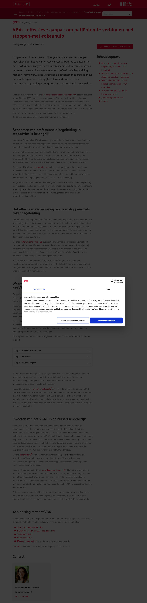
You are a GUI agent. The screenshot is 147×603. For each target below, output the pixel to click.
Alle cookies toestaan (106, 321)
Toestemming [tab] (39, 289)
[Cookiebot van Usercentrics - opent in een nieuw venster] (113, 281)
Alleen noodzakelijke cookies (73, 321)
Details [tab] (73, 289)
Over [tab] (108, 289)
